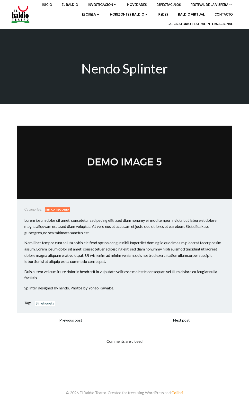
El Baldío (70, 5)
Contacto (223, 14)
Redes (163, 14)
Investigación (102, 5)
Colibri (177, 392)
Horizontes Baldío (129, 14)
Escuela (91, 14)
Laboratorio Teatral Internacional (200, 24)
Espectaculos (169, 5)
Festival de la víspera (212, 5)
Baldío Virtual (191, 14)
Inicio (47, 5)
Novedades (137, 5)
